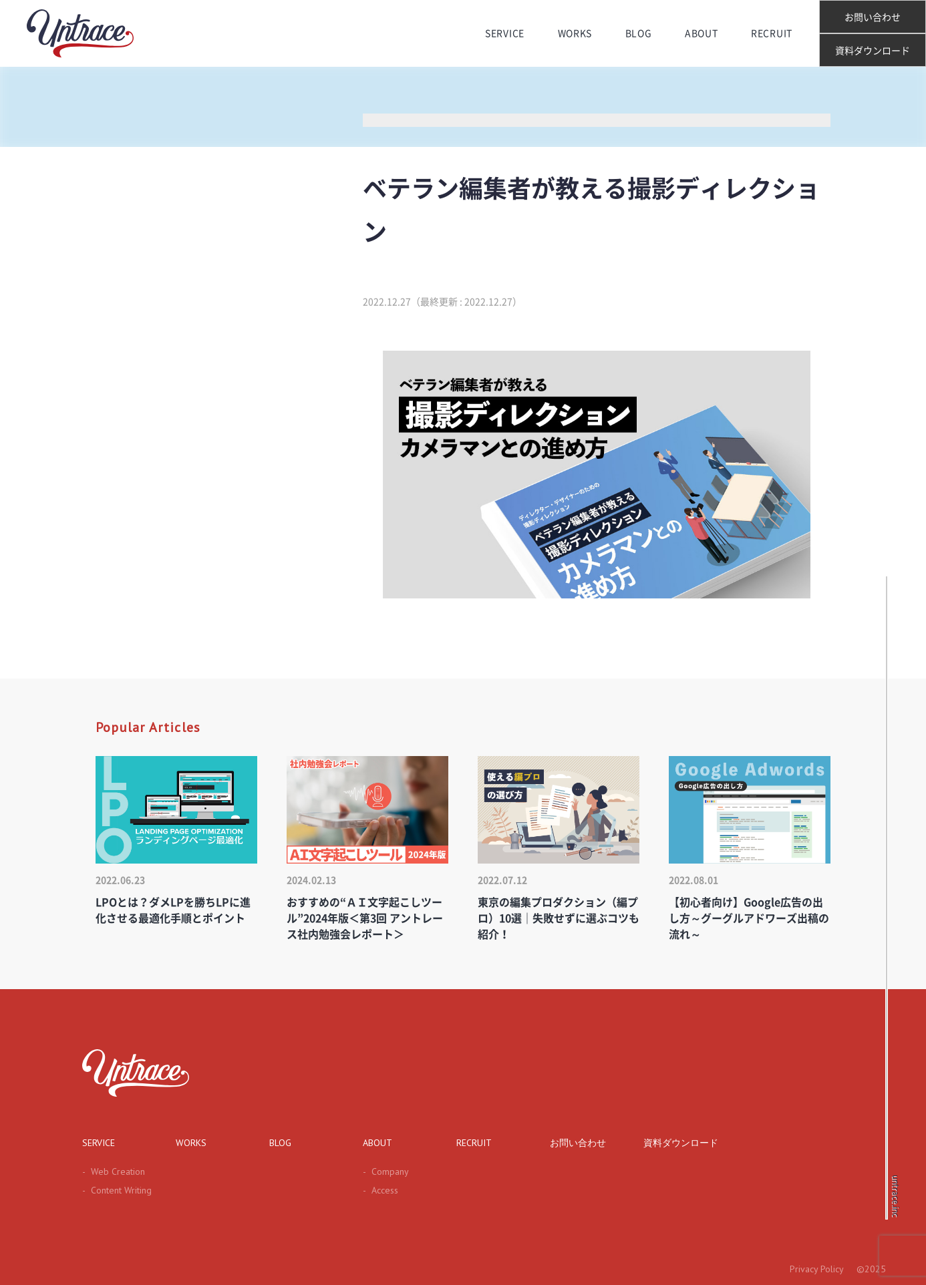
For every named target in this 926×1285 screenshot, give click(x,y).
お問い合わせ (872, 17)
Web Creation (113, 1171)
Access (380, 1190)
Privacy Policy (817, 1269)
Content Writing (117, 1190)
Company (386, 1171)
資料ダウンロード (872, 50)
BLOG (638, 33)
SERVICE (504, 33)
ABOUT (701, 33)
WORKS (575, 33)
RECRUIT (771, 33)
